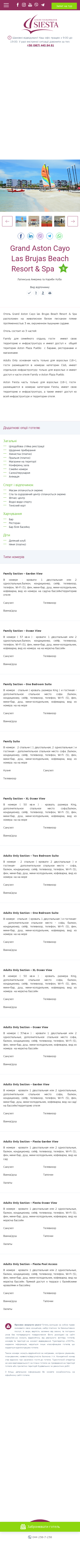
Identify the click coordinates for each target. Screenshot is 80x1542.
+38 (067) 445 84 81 (40, 45)
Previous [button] (7, 221)
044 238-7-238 (42, 1537)
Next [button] (73, 221)
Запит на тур (64, 6)
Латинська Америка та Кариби (35, 279)
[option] (40, 186)
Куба (58, 279)
